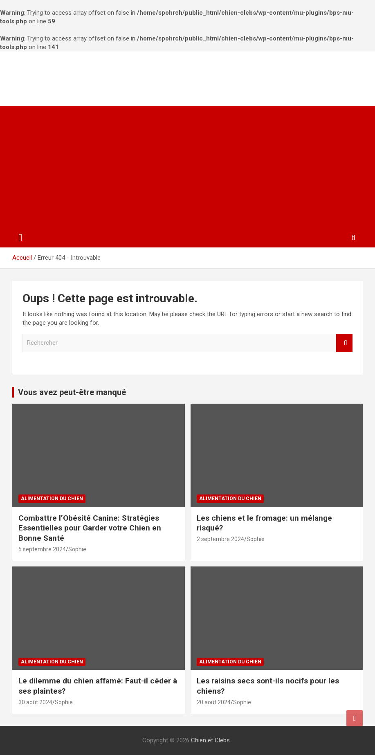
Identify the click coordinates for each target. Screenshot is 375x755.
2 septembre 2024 (220, 539)
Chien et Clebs (64, 74)
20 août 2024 (214, 702)
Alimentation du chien (52, 498)
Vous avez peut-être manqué (72, 392)
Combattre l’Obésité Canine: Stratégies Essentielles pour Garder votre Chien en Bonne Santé (89, 528)
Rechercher (344, 343)
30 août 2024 (35, 702)
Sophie (77, 549)
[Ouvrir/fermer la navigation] (20, 238)
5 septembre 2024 (42, 549)
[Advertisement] (187, 167)
